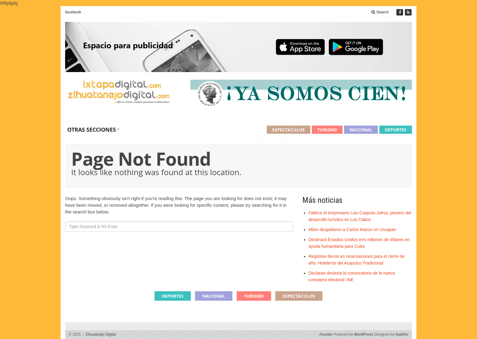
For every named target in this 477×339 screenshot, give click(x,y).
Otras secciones (91, 129)
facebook (73, 12)
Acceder (326, 334)
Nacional (361, 130)
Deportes (395, 130)
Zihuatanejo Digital (99, 334)
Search (380, 12)
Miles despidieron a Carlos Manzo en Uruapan (352, 229)
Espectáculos (288, 130)
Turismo (327, 130)
